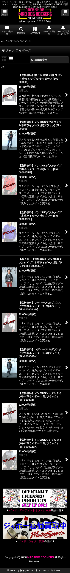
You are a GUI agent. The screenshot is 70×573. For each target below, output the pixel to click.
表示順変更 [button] (39, 59)
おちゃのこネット (29, 570)
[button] (4, 12)
